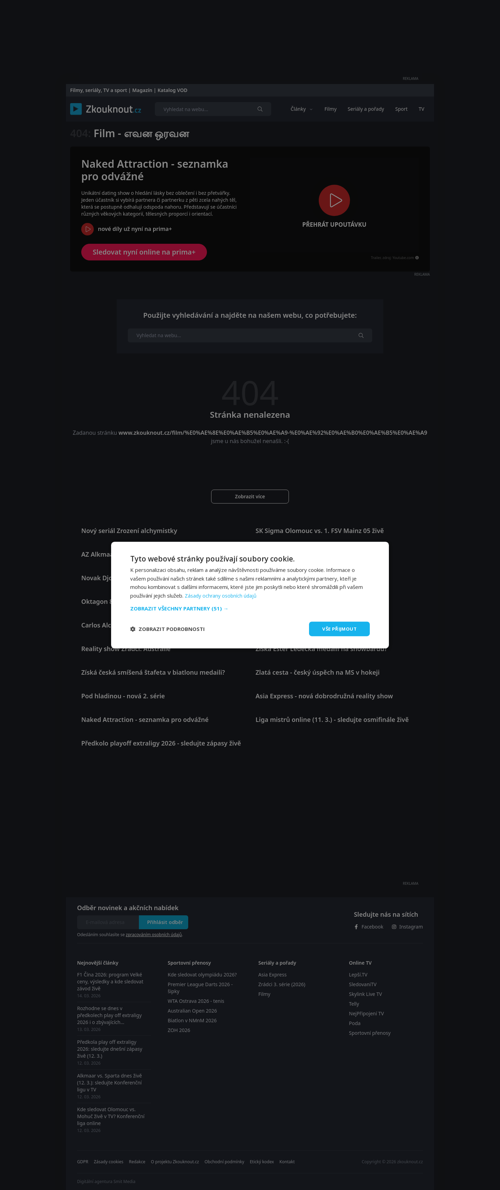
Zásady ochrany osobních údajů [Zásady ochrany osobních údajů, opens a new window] (222, 595)
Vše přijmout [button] (338, 628)
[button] (250, 608)
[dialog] (250, 595)
